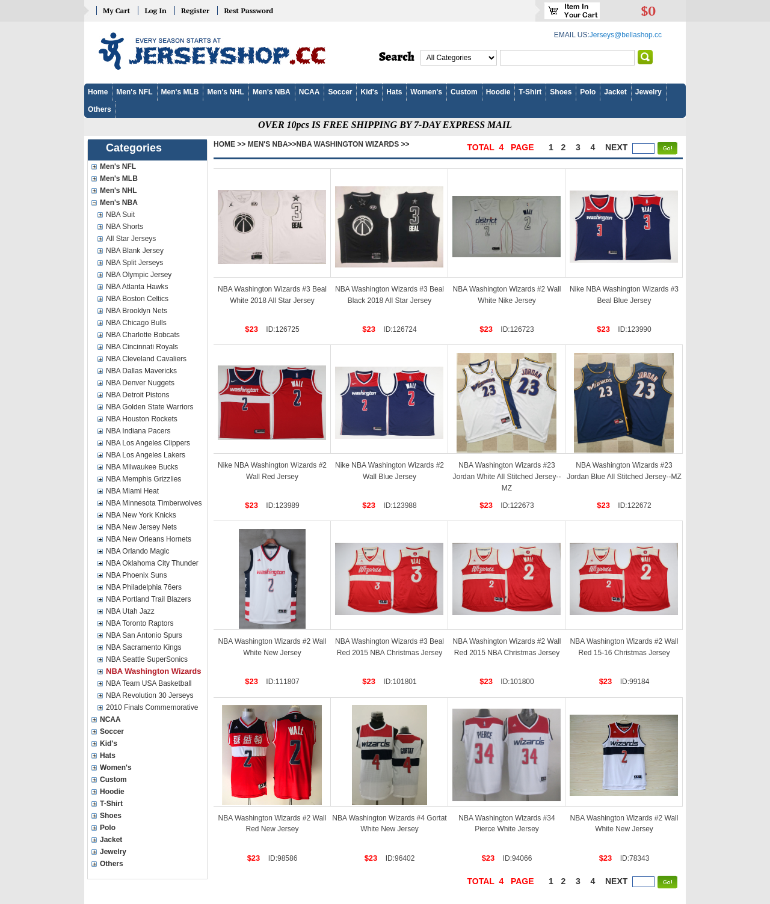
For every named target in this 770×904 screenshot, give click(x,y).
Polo (588, 92)
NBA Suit (120, 214)
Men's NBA (272, 92)
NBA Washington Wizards (154, 671)
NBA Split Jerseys (134, 262)
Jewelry (648, 92)
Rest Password (248, 10)
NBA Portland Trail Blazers (148, 599)
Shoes (560, 92)
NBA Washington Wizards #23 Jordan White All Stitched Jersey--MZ (506, 476)
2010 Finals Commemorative (152, 707)
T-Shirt (530, 92)
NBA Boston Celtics (137, 299)
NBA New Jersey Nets (141, 527)
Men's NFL (134, 92)
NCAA (309, 92)
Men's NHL (225, 92)
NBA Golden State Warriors (150, 407)
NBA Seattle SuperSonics (147, 659)
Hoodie (498, 92)
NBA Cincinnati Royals (142, 347)
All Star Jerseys (131, 238)
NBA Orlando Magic (137, 551)
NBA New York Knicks (141, 515)
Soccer (340, 92)
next (616, 147)
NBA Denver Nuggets (140, 383)
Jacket (615, 92)
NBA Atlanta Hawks (137, 286)
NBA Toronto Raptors (140, 623)
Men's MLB (180, 92)
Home (98, 92)
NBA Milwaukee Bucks (142, 467)
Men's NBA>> (272, 144)
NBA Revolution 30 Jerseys (149, 695)
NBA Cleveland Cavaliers (146, 359)
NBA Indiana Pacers (138, 431)
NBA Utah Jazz (130, 611)
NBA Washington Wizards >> (353, 144)
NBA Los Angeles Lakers (145, 455)
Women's (426, 92)
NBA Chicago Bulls (136, 323)
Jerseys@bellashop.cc (626, 35)
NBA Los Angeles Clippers (148, 443)
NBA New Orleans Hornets (148, 539)
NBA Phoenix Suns (136, 575)
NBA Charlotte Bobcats (143, 335)
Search (396, 57)
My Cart (116, 10)
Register (195, 10)
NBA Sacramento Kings (143, 647)
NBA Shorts (124, 226)
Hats (394, 92)
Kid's (369, 92)
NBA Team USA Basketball (149, 683)
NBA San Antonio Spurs (144, 635)
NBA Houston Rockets (141, 419)
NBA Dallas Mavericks (141, 371)
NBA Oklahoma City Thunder (152, 563)
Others (99, 109)
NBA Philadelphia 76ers (144, 587)
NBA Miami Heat (132, 491)
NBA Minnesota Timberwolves (154, 503)
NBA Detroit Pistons (137, 395)
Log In (155, 10)
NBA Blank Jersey (135, 250)
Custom (464, 92)
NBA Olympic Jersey (138, 274)
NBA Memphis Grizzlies (143, 479)
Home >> (229, 144)
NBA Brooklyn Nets (136, 311)
